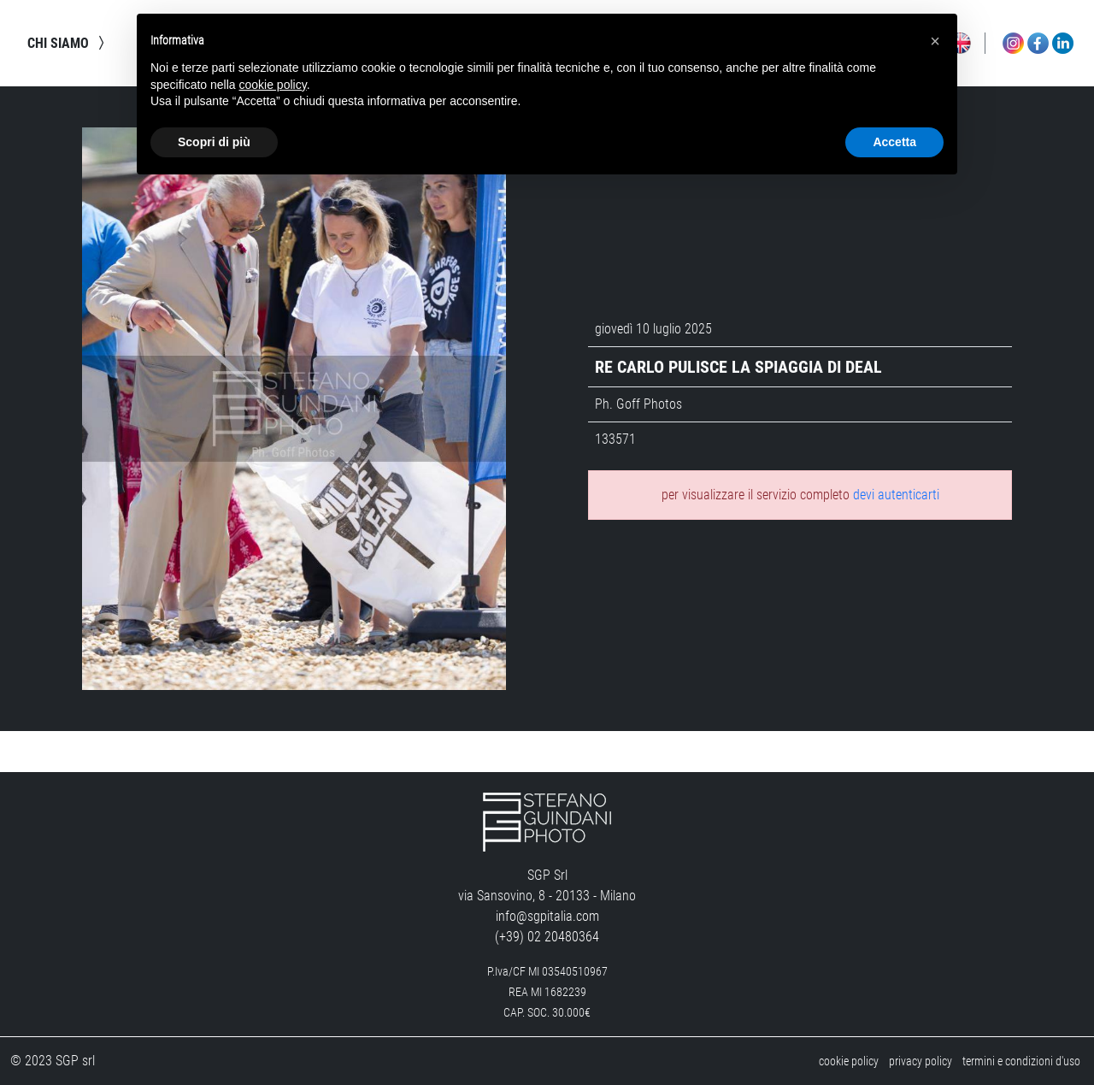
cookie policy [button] (273, 84)
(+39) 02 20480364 (547, 937)
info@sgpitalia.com (547, 916)
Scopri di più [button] (214, 142)
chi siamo (68, 42)
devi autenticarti (896, 494)
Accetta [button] (894, 142)
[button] (935, 41)
